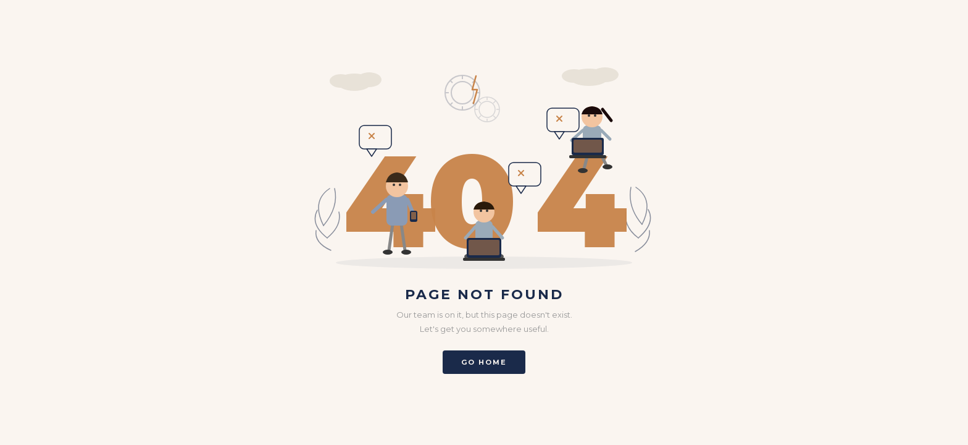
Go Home (484, 362)
